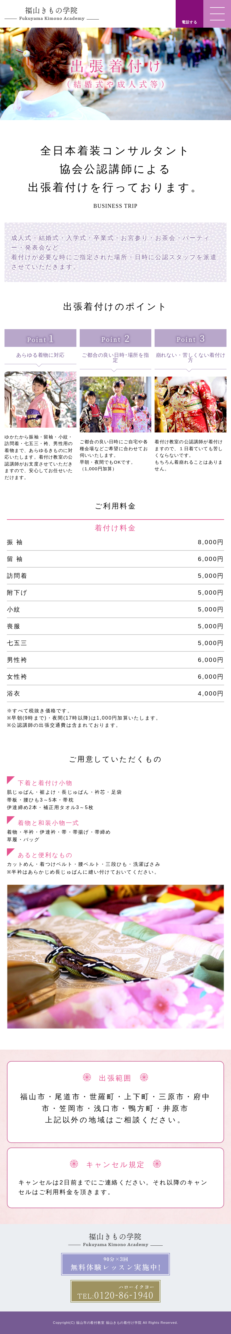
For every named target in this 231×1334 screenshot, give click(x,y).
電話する (189, 22)
